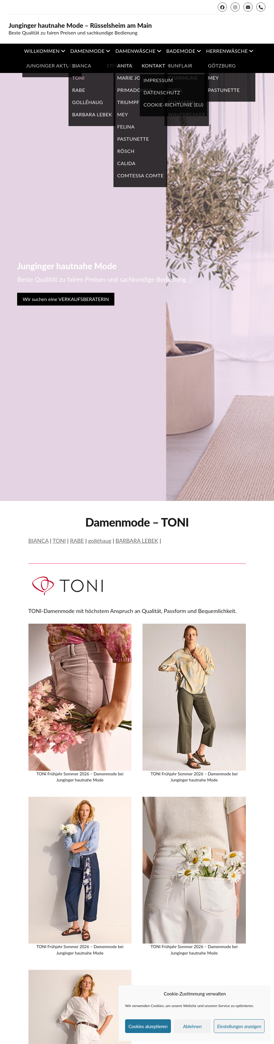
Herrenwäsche (227, 51)
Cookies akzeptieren (148, 1026)
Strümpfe (120, 65)
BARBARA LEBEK (137, 540)
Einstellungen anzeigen (239, 1026)
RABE (77, 540)
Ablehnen (192, 1026)
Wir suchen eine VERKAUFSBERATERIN (66, 299)
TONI (59, 540)
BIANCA (38, 540)
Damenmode (87, 51)
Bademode (180, 51)
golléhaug (99, 540)
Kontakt (153, 65)
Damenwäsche (135, 51)
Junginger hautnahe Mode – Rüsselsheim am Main (80, 25)
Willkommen (42, 51)
